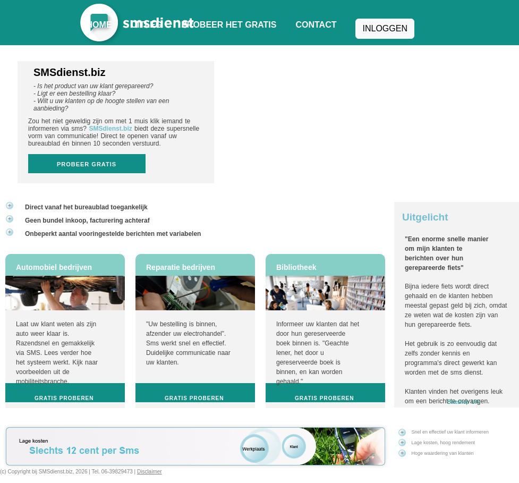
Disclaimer (149, 471)
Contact (315, 24)
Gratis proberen (64, 398)
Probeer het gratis (228, 24)
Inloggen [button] (384, 28)
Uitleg (147, 24)
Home (99, 24)
